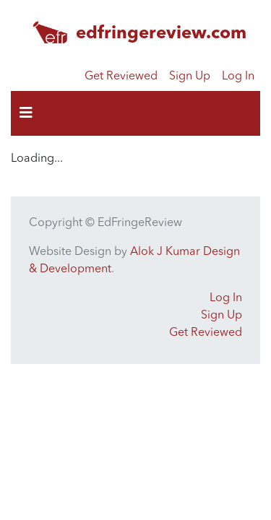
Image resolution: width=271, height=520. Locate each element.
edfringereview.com (161, 34)
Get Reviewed (121, 76)
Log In (238, 76)
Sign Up (189, 76)
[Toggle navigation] (26, 113)
